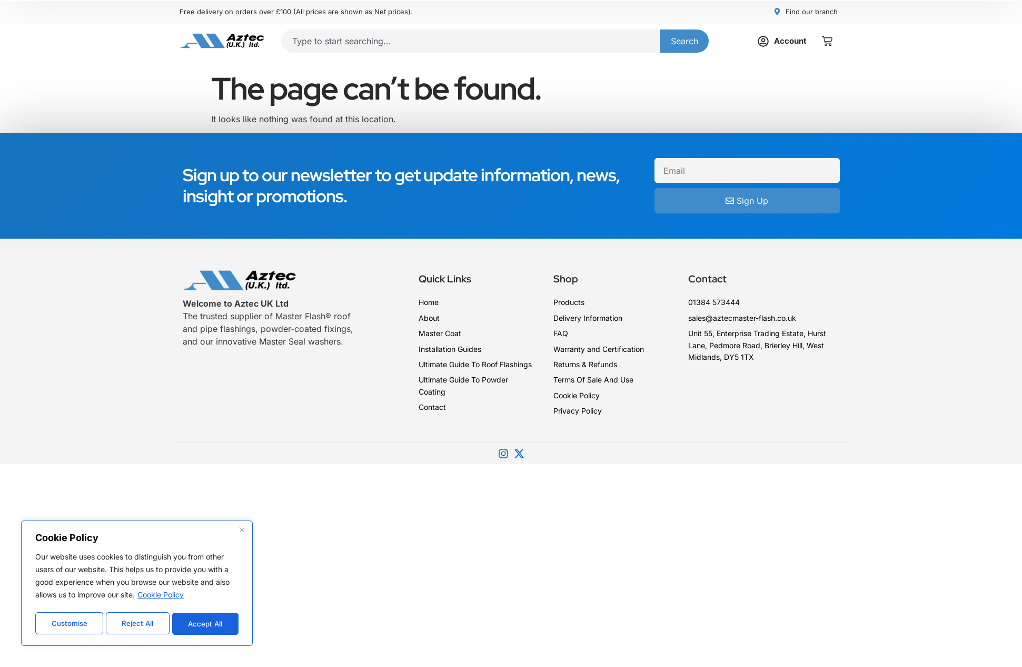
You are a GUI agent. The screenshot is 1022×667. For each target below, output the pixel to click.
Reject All (137, 623)
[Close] (241, 532)
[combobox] (470, 40)
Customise (68, 623)
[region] (137, 585)
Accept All (205, 623)
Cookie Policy (160, 597)
